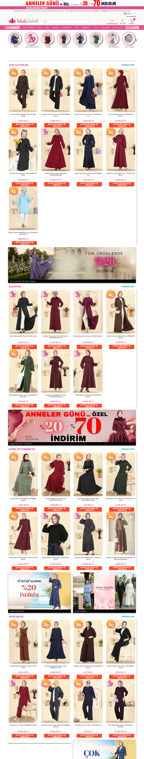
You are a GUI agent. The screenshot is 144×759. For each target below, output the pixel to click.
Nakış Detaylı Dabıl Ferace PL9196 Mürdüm (88, 218)
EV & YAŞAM (105, 27)
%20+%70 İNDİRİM (28, 27)
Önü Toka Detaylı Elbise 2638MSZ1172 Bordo (120, 115)
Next (136, 40)
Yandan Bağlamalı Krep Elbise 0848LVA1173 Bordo (55, 322)
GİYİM (39, 27)
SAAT (77, 27)
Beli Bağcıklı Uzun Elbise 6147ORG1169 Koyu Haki (120, 322)
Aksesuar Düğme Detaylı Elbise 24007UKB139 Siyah (88, 322)
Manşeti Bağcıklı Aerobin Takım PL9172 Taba (23, 430)
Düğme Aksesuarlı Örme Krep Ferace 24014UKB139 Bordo (56, 218)
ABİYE (47, 27)
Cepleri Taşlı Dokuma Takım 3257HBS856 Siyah (55, 115)
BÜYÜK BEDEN (67, 27)
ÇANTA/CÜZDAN (117, 27)
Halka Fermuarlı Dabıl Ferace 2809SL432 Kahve (121, 218)
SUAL (96, 27)
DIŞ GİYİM (55, 27)
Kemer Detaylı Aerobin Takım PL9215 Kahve (23, 115)
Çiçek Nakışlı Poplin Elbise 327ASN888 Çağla (23, 322)
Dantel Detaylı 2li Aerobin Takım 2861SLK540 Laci (56, 430)
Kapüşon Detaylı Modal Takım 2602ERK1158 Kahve (88, 430)
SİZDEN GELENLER (132, 28)
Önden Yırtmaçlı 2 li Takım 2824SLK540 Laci (88, 115)
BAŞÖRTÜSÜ (86, 27)
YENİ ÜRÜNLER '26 (13, 28)
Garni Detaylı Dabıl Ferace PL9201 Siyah (23, 218)
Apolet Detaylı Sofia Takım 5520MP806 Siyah (120, 430)
